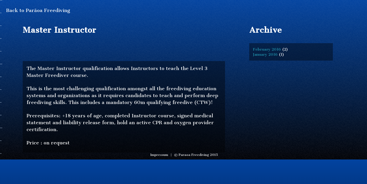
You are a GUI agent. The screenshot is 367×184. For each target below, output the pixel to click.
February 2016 (267, 49)
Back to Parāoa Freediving (38, 10)
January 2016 (265, 54)
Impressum (159, 155)
